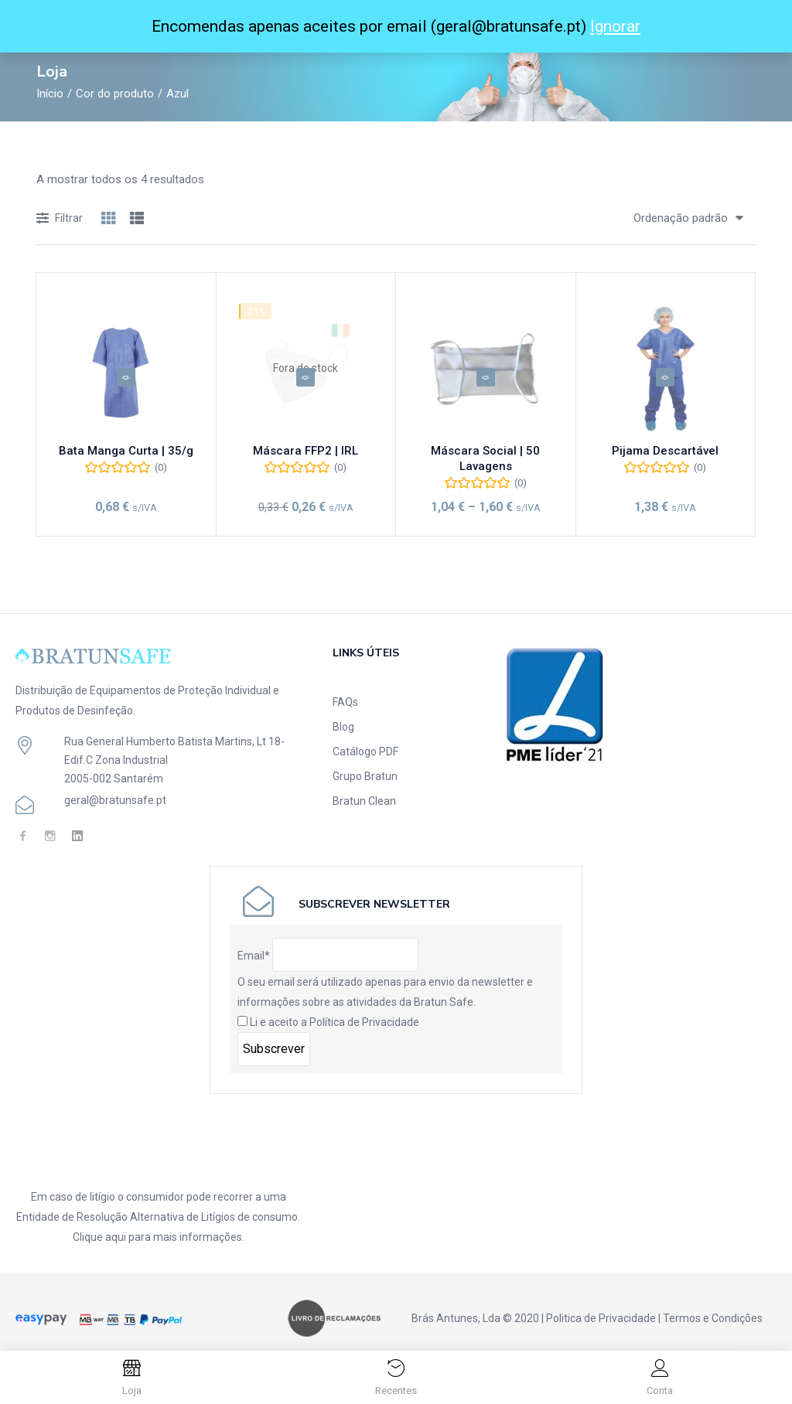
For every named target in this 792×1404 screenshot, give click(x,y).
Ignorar (615, 26)
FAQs (345, 688)
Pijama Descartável (665, 456)
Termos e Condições (713, 1304)
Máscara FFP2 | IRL (305, 456)
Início (49, 94)
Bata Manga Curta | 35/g (126, 456)
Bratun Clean (364, 787)
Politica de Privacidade (601, 1304)
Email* (253, 941)
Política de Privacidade (364, 1008)
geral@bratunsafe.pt (115, 786)
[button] (682, 218)
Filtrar (59, 219)
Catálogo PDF (365, 737)
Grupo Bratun (365, 762)
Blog (343, 713)
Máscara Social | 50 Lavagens (485, 456)
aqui (115, 1223)
